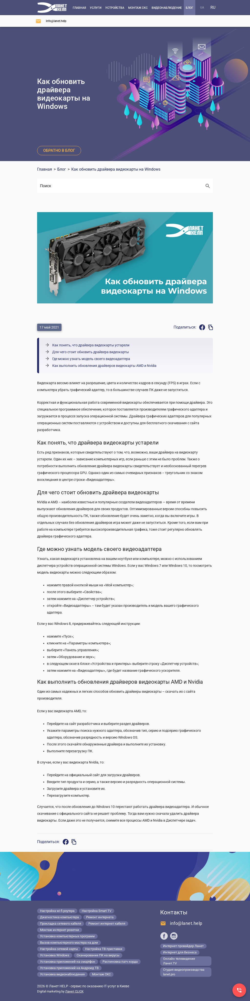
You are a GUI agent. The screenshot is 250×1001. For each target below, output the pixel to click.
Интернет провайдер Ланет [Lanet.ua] (183, 946)
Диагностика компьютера (59, 917)
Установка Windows (54, 955)
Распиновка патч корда (120, 961)
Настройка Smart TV (96, 911)
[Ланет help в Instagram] (174, 936)
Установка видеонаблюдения (62, 974)
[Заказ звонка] (239, 990)
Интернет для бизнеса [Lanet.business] (180, 952)
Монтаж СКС (101, 974)
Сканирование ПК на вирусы (98, 955)
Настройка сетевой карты (59, 949)
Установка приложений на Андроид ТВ (69, 968)
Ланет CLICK (74, 991)
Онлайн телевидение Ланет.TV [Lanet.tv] (179, 961)
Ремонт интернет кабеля (106, 923)
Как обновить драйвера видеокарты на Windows (115, 169)
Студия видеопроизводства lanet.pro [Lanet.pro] (183, 972)
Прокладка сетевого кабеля (60, 923)
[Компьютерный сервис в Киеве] (52, 7)
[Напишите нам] (50, 21)
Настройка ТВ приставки (103, 949)
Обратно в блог (59, 150)
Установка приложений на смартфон (67, 961)
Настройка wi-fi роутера (57, 911)
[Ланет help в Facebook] (164, 936)
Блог (61, 169)
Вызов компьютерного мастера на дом (69, 942)
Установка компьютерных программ (67, 936)
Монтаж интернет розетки (59, 930)
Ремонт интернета (100, 917)
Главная (44, 169)
